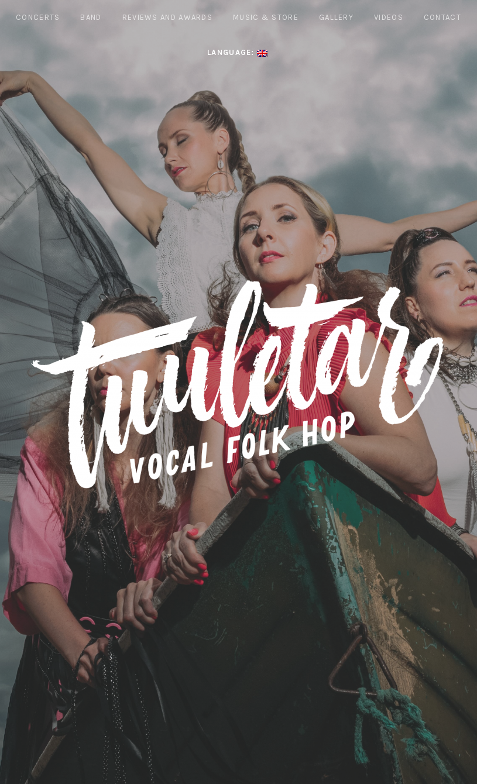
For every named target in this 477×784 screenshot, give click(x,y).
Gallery (336, 17)
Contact (442, 17)
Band (90, 17)
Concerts (38, 17)
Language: (237, 52)
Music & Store (265, 17)
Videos (388, 17)
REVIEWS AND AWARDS (167, 17)
